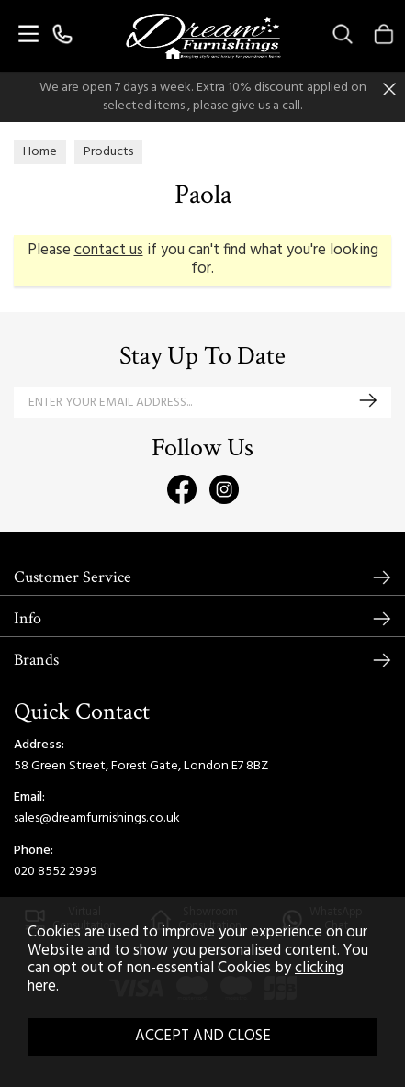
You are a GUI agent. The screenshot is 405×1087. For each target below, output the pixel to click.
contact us (108, 251)
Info (27, 618)
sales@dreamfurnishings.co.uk (97, 818)
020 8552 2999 (55, 871)
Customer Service (72, 577)
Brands (36, 659)
